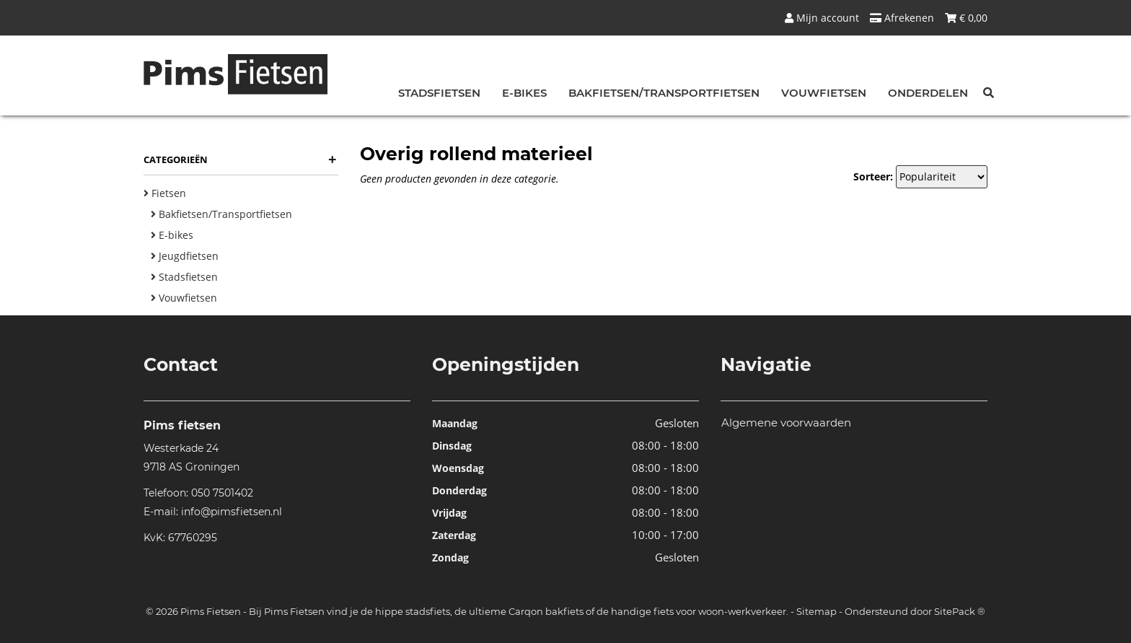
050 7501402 (222, 492)
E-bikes (524, 93)
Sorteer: (873, 176)
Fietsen (165, 193)
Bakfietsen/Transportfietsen (664, 93)
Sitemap (816, 611)
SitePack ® (959, 611)
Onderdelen (928, 93)
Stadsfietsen (439, 93)
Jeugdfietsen (185, 256)
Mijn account (822, 18)
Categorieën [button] (240, 159)
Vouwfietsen (823, 93)
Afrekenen (902, 18)
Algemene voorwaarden (786, 422)
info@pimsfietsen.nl (231, 511)
